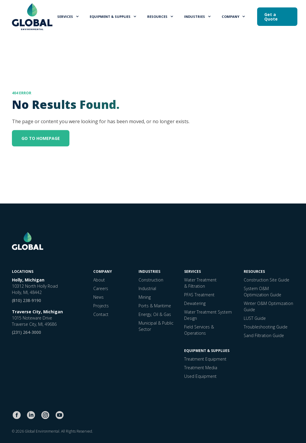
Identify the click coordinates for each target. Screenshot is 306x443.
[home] (32, 16)
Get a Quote (271, 17)
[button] (68, 16)
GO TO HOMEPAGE (40, 139)
